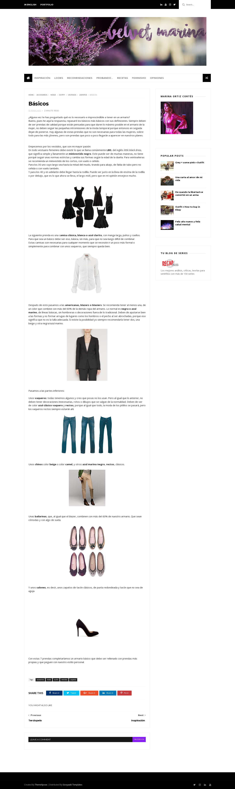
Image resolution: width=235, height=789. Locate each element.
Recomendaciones (80, 78)
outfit (62, 95)
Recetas (122, 78)
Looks (58, 78)
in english (30, 4)
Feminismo (139, 78)
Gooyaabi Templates (72, 784)
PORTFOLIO (46, 4)
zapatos (83, 95)
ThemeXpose (41, 784)
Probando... (105, 78)
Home (31, 95)
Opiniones (157, 78)
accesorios (42, 95)
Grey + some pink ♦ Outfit (189, 162)
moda (53, 95)
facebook (139, 739)
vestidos (72, 95)
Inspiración (42, 78)
